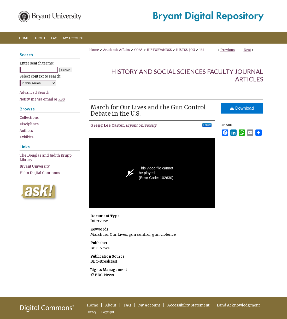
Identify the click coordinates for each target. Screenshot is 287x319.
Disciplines (29, 124)
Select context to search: (40, 76)
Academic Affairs (116, 50)
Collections (29, 117)
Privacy (91, 312)
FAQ (127, 305)
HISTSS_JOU (185, 50)
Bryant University (35, 166)
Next (247, 50)
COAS (138, 50)
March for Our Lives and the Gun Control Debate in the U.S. (148, 110)
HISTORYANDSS (159, 50)
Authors (26, 130)
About (110, 305)
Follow (207, 124)
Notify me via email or (42, 99)
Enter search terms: (37, 63)
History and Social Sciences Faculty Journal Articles (187, 75)
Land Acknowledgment (238, 305)
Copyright (107, 312)
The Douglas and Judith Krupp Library (46, 157)
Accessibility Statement (188, 305)
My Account (149, 305)
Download (242, 108)
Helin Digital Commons (40, 173)
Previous (227, 50)
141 (201, 50)
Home (94, 50)
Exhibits (26, 137)
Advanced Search (34, 92)
